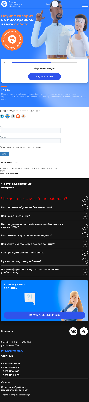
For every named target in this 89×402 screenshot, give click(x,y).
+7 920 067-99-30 (10, 367)
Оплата (5, 382)
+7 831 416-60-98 (10, 375)
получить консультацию (44, 315)
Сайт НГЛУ (7, 356)
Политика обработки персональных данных (14, 388)
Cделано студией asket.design (16, 395)
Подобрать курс (44, 76)
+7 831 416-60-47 (10, 371)
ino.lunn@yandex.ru (12, 350)
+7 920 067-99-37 (10, 363)
